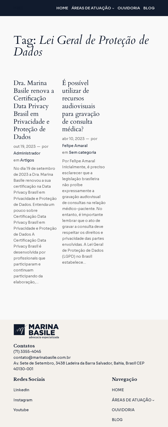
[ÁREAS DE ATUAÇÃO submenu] (113, 8)
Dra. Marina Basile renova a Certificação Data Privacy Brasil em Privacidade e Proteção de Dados (33, 110)
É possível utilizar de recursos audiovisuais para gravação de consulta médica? (81, 106)
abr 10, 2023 (73, 138)
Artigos (27, 160)
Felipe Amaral (74, 145)
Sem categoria (82, 152)
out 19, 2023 (24, 146)
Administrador (26, 153)
